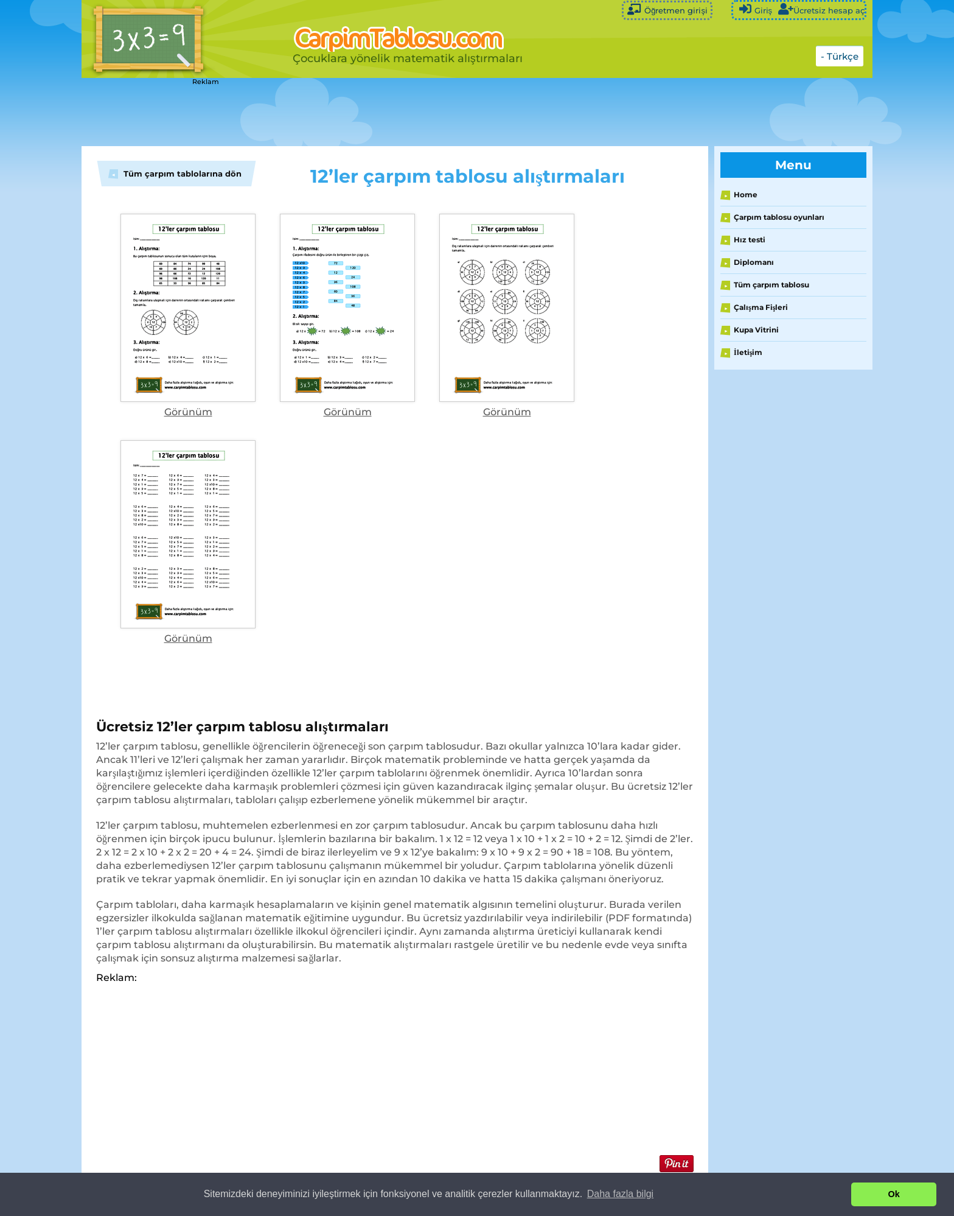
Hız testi (749, 239)
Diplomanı (754, 262)
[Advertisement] (386, 112)
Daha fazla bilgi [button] (620, 1194)
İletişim (748, 352)
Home (745, 194)
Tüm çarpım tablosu (771, 284)
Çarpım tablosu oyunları (779, 217)
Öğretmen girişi (667, 9)
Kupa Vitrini (756, 329)
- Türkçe (839, 56)
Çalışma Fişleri (761, 307)
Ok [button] (894, 1194)
